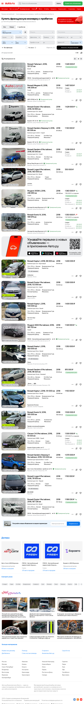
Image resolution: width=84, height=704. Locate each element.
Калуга (24, 667)
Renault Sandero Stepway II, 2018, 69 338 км (41, 129)
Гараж (79, 9)
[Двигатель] (35, 37)
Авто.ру (10, 3)
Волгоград (5, 672)
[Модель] (42, 32)
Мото (40, 9)
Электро (34, 9)
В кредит (5, 584)
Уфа (63, 669)
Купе (43, 584)
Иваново (25, 661)
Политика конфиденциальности (52, 700)
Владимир (5, 669)
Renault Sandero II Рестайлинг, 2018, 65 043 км (39, 150)
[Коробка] (21, 37)
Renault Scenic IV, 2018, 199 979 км (36, 216)
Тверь (64, 664)
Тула (63, 667)
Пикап (56, 584)
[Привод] (49, 37)
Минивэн (49, 584)
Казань (24, 664)
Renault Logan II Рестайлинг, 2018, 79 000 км (39, 477)
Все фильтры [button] (6, 48)
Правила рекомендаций (31, 700)
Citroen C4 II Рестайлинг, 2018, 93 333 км (39, 434)
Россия (4, 661)
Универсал (36, 584)
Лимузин (63, 584)
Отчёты (46, 9)
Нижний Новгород (48, 661)
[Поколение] (70, 32)
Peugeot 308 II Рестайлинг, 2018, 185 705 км (40, 326)
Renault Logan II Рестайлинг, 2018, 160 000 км (39, 170)
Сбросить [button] (50, 48)
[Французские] (11, 32)
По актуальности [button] (8, 59)
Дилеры (5, 538)
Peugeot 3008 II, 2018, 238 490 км (36, 192)
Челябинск (65, 672)
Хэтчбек (18, 584)
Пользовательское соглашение (12, 700)
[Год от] (7, 42)
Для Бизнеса (6, 653)
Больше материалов (9, 644)
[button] (81, 53)
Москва (4, 664)
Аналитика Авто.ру (48, 653)
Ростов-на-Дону (47, 672)
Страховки (71, 9)
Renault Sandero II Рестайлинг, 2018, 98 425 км (39, 370)
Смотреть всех (7, 577)
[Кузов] (7, 37)
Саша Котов (66, 650)
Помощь (24, 650)
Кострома (25, 669)
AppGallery (61, 253)
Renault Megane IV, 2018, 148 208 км (37, 86)
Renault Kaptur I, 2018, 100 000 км (36, 305)
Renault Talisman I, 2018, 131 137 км (37, 65)
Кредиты (53, 9)
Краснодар (25, 672)
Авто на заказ (14, 9)
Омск (44, 667)
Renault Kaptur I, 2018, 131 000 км (41, 391)
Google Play (47, 253)
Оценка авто (62, 9)
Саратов (64, 661)
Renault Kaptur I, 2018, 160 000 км (36, 347)
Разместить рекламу (8, 650)
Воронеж (5, 675)
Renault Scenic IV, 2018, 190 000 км (36, 413)
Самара (44, 675)
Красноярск (26, 675)
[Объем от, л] (63, 37)
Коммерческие (25, 9)
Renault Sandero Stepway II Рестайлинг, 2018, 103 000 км (39, 456)
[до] (76, 37)
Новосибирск (46, 664)
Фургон (70, 584)
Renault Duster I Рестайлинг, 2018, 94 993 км (38, 108)
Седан (11, 584)
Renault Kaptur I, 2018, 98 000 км (41, 261)
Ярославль (65, 675)
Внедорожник (26, 584)
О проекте (45, 650)
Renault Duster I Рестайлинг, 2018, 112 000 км (38, 283)
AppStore (33, 253)
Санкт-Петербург (7, 667)
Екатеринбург (6, 677)
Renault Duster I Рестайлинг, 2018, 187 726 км (38, 500)
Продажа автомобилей (7, 14)
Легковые (4, 9)
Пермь (44, 669)
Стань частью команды (29, 653)
